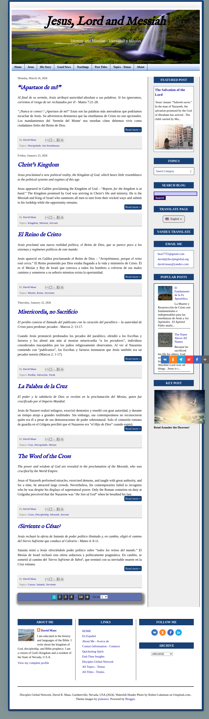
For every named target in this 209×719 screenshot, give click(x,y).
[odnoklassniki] (162, 632)
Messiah (54, 514)
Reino (40, 292)
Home (18, 67)
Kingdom (33, 222)
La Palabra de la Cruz (42, 386)
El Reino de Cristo (39, 234)
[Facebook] (170, 632)
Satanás (40, 584)
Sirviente (49, 292)
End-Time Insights (93, 656)
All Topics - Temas (93, 666)
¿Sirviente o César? (39, 526)
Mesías (52, 444)
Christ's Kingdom (38, 165)
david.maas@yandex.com (173, 264)
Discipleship (42, 514)
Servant (53, 222)
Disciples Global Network (98, 661)
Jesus (31, 67)
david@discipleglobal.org (173, 259)
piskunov (103, 699)
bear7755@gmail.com (171, 253)
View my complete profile (33, 662)
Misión (31, 292)
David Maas (48, 630)
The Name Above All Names (181, 338)
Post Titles (101, 67)
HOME (86, 631)
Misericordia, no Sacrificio (47, 312)
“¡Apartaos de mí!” (39, 87)
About (140, 67)
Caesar (31, 584)
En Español (89, 636)
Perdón (31, 374)
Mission (43, 222)
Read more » (133, 129)
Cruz (30, 444)
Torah (52, 374)
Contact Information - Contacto (101, 646)
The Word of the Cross (44, 456)
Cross (31, 514)
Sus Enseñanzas (50, 145)
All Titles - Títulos (93, 672)
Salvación (42, 374)
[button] (173, 219)
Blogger (130, 699)
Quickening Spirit (92, 651)
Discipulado (34, 145)
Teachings (83, 67)
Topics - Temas (122, 67)
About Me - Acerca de (95, 641)
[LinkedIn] (178, 632)
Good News (64, 67)
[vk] (154, 632)
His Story (45, 67)
